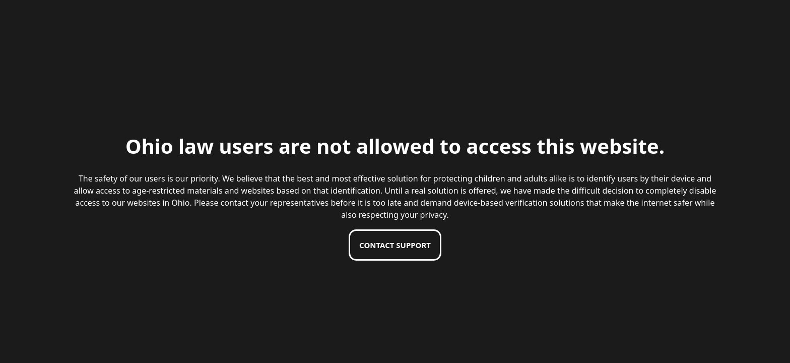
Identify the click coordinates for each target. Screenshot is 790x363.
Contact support (395, 245)
